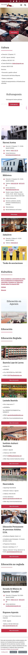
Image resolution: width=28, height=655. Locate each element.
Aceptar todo (13, 652)
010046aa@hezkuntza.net (14, 456)
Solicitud (3, 287)
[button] (2, 25)
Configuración (4, 652)
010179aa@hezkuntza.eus (14, 375)
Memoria (3, 290)
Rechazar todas (22, 652)
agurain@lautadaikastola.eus (15, 415)
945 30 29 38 (14, 183)
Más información (14, 380)
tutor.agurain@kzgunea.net (10, 625)
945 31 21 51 (14, 600)
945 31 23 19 (14, 150)
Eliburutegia (14, 214)
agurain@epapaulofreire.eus (14, 551)
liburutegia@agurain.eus (12, 189)
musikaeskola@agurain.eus (13, 606)
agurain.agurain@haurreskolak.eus (12, 498)
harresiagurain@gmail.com (13, 155)
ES (24, 1)
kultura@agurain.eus (18, 63)
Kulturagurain (14, 104)
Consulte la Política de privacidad (9, 649)
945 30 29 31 (14, 243)
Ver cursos (14, 32)
